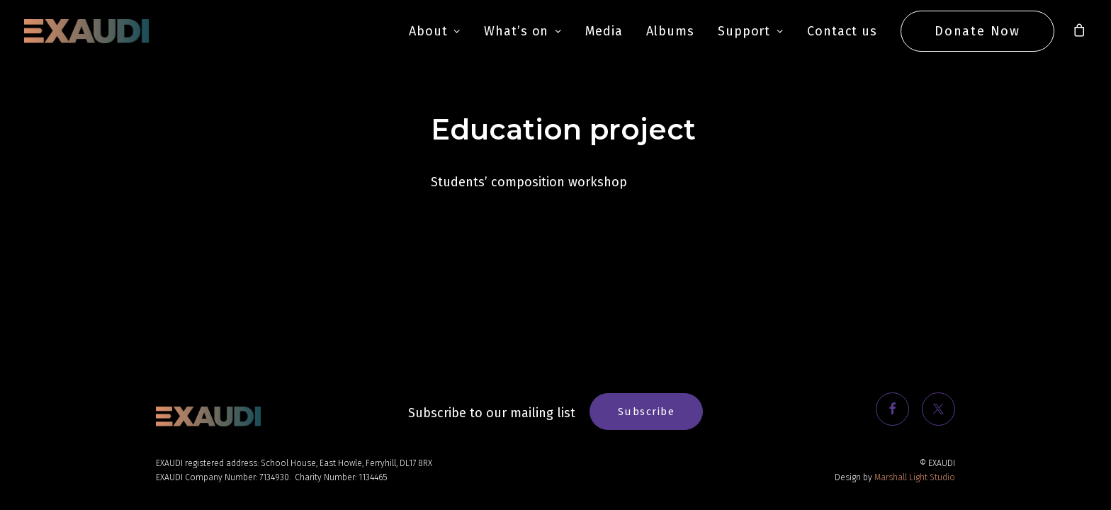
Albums (670, 31)
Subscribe (646, 411)
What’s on (523, 31)
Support (751, 31)
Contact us (842, 31)
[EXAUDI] (86, 31)
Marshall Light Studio (914, 477)
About (435, 31)
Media (604, 31)
